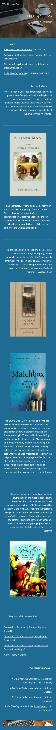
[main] (28, 19)
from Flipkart (40, 706)
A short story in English (15, 654)
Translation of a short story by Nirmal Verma (25, 636)
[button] (3, 4)
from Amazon (35, 697)
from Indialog (35, 688)
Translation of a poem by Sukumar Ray (22, 627)
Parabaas (46, 682)
